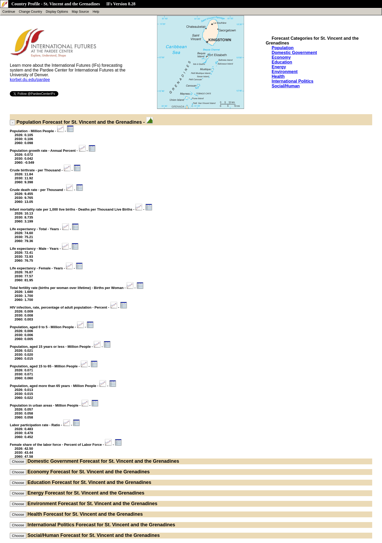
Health (278, 76)
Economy (281, 57)
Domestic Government (294, 52)
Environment (285, 71)
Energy (279, 67)
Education (282, 62)
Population (283, 48)
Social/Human (286, 86)
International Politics (292, 81)
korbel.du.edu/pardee (30, 79)
